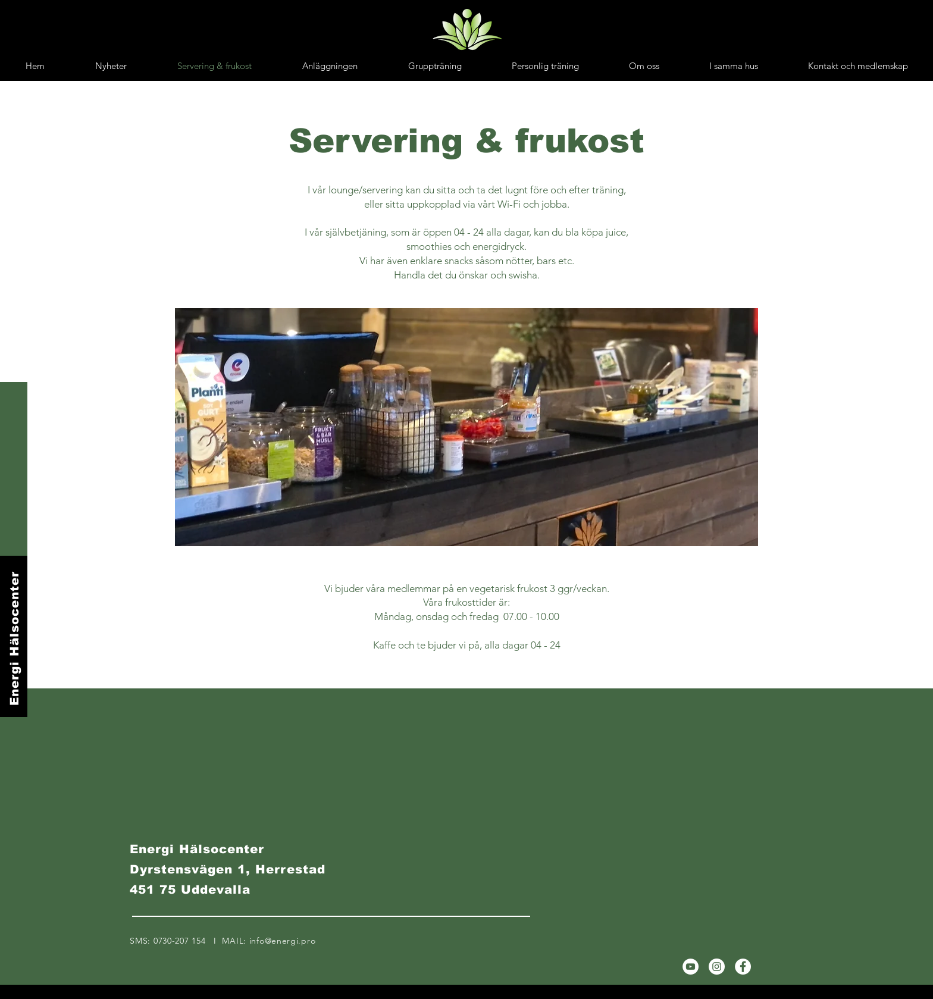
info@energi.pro (282, 940)
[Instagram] (717, 967)
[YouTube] (690, 967)
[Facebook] (743, 967)
